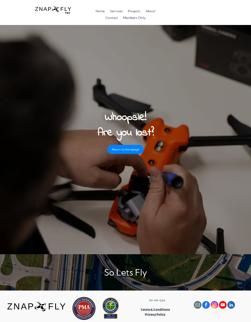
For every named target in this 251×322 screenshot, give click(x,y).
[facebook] (206, 305)
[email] (197, 305)
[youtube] (223, 305)
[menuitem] (100, 11)
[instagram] (214, 305)
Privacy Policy (155, 314)
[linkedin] (231, 305)
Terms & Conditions (155, 309)
